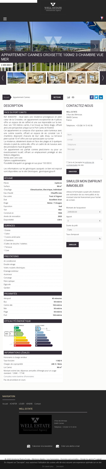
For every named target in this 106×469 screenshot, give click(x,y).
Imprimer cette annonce (73, 97)
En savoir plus (47, 466)
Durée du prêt (72, 225)
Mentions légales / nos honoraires (45, 459)
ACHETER (13, 404)
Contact (37, 404)
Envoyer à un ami (68, 97)
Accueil (6, 97)
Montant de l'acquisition (76, 207)
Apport (69, 216)
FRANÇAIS (102, 17)
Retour (57, 97)
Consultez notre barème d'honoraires (19, 376)
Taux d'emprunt (72, 234)
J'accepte (60, 466)
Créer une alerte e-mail (70, 446)
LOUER (21, 404)
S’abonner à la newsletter (42, 446)
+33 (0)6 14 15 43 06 (84, 125)
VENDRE (29, 404)
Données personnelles (70, 459)
